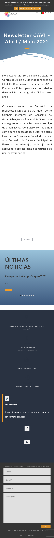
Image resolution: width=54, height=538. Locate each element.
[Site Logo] (10, 12)
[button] (37, 12)
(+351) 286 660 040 (29, 347)
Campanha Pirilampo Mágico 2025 (25, 276)
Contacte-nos (11, 404)
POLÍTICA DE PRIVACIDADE (30, 8)
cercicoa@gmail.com (24, 368)
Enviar (46, 526)
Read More (8, 289)
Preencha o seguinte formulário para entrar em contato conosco (27, 414)
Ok (16, 8)
